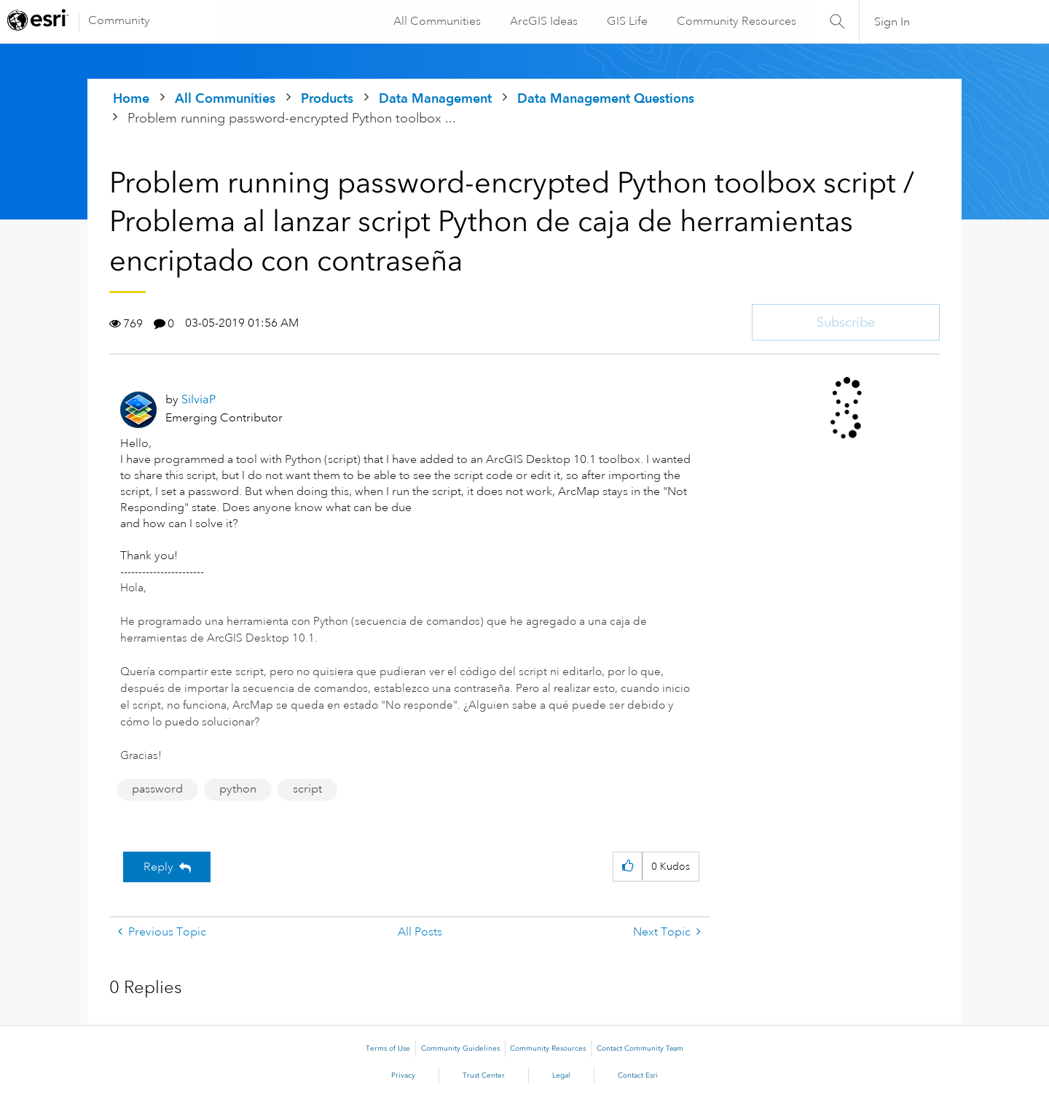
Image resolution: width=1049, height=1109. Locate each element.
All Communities (436, 21)
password (157, 789)
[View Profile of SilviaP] (198, 399)
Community (119, 20)
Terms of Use (388, 1048)
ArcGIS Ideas (543, 21)
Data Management (435, 98)
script (307, 789)
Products (327, 98)
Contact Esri (638, 1075)
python (237, 789)
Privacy (403, 1075)
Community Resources (735, 21)
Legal (561, 1075)
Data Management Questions (605, 98)
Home (131, 98)
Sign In (892, 22)
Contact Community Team (640, 1048)
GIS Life (626, 21)
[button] (627, 866)
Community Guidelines (460, 1048)
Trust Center (484, 1075)
